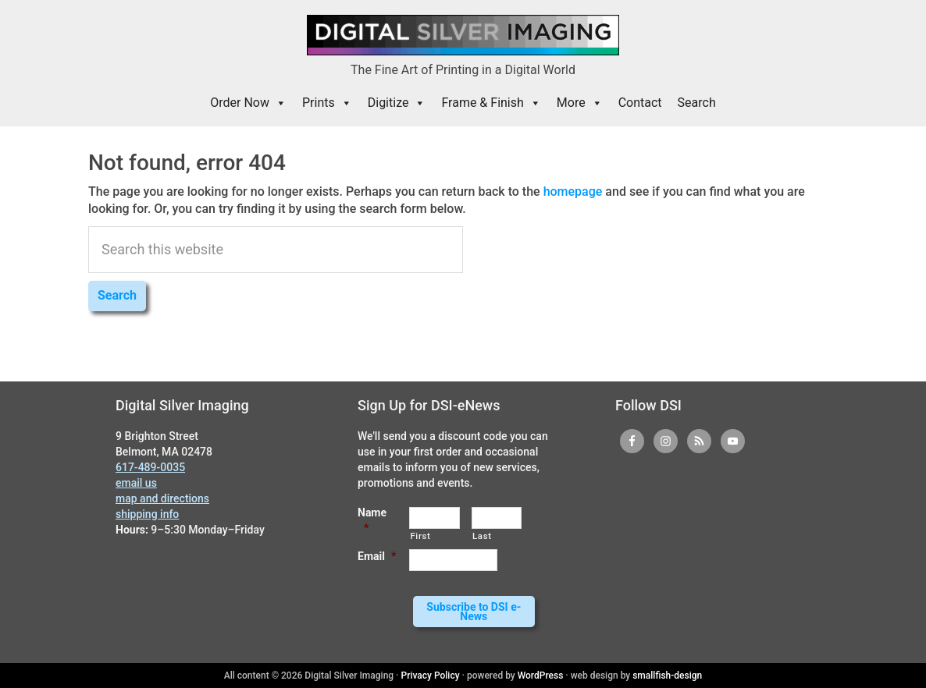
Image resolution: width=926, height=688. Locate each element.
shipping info (147, 514)
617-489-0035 (150, 467)
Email (377, 556)
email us (136, 483)
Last (482, 535)
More (580, 103)
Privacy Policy (430, 675)
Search (697, 102)
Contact (640, 102)
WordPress (541, 675)
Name (372, 520)
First (420, 535)
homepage (573, 191)
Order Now (248, 103)
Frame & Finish (490, 103)
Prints (327, 103)
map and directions (162, 498)
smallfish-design (667, 675)
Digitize (397, 103)
